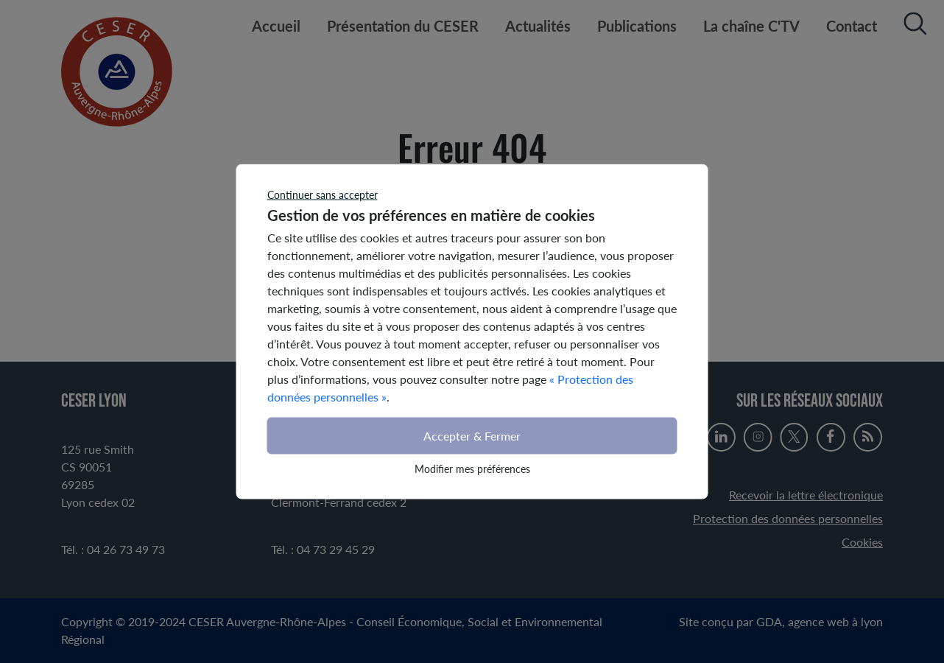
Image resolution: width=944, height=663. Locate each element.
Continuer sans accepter (322, 195)
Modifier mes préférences (472, 469)
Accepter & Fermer (472, 436)
